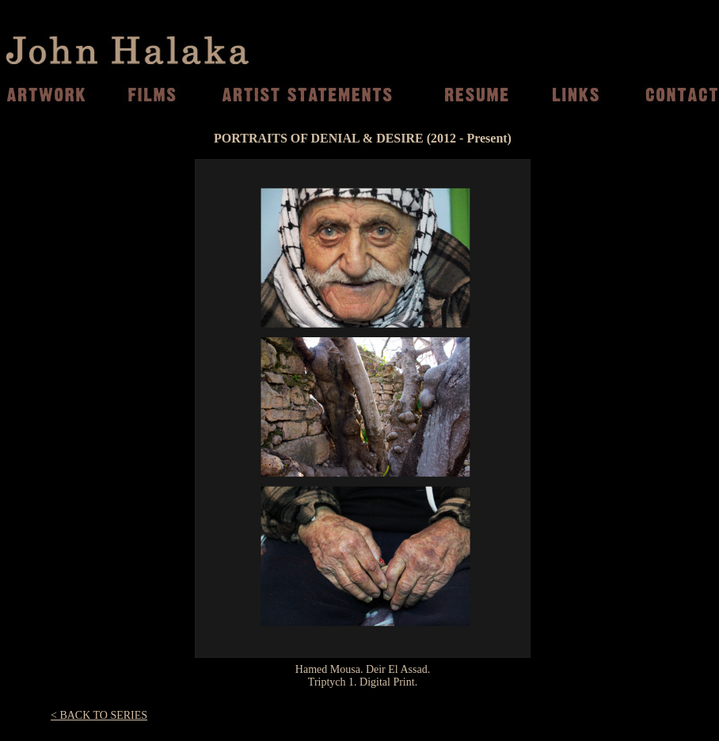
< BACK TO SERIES (99, 715)
